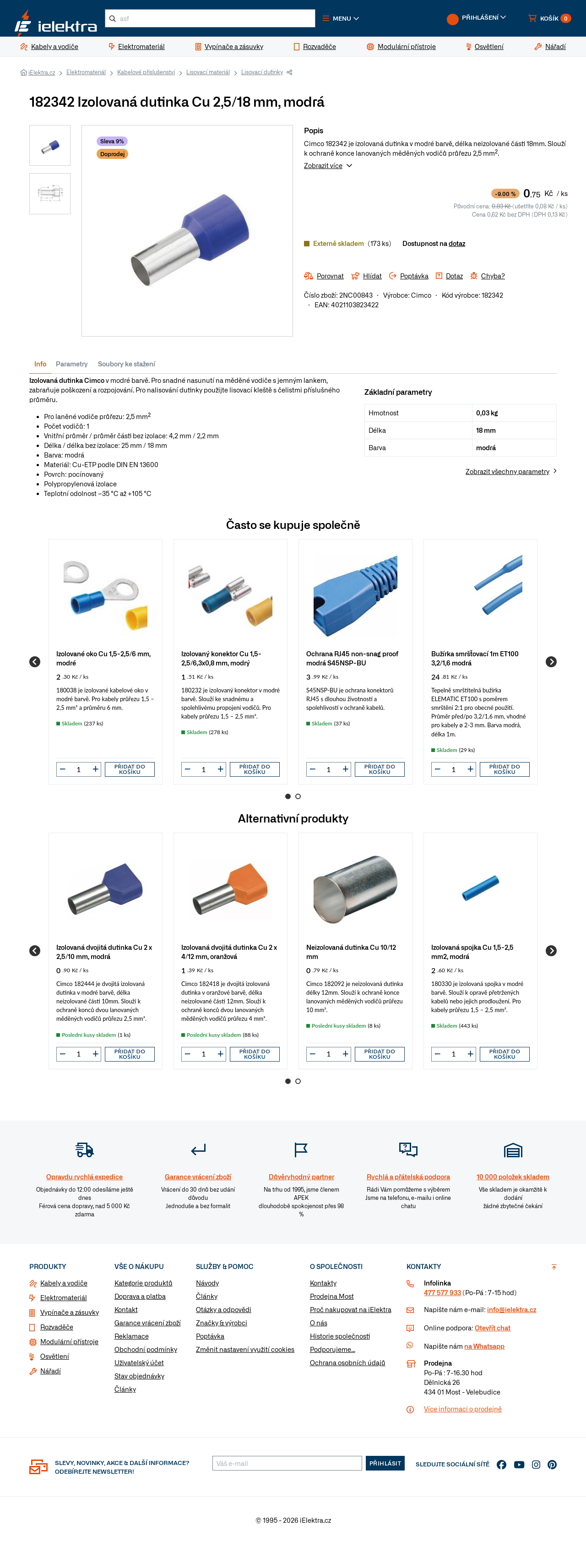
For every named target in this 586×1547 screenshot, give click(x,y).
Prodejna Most (332, 1299)
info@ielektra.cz (511, 1313)
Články (125, 1392)
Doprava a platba (140, 1299)
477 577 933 (442, 1296)
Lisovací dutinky (262, 75)
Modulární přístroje (69, 1345)
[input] (79, 773)
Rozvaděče (56, 1330)
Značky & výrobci (221, 1326)
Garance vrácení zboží (147, 1326)
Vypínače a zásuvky (69, 1315)
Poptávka (210, 1339)
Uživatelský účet (139, 1366)
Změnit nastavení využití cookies (245, 1352)
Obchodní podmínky (145, 1352)
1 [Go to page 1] (288, 800)
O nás (318, 1326)
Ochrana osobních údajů (347, 1366)
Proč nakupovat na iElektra (350, 1313)
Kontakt (126, 1313)
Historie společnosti (340, 1339)
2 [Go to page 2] (298, 800)
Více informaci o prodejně (463, 1412)
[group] (105, 665)
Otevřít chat (492, 1331)
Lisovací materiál (208, 75)
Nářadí (50, 1374)
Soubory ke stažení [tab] (126, 367)
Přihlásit (385, 1467)
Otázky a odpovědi (223, 1313)
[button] (370, 20)
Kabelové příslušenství (146, 75)
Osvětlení (54, 1359)
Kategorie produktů (143, 1286)
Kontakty (323, 1286)
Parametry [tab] (72, 367)
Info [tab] (40, 367)
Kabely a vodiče (63, 1286)
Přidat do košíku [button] (130, 773)
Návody (207, 1286)
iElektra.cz (41, 76)
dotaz (457, 247)
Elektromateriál (86, 75)
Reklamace (131, 1339)
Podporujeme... (332, 1352)
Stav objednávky (139, 1379)
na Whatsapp (484, 1349)
